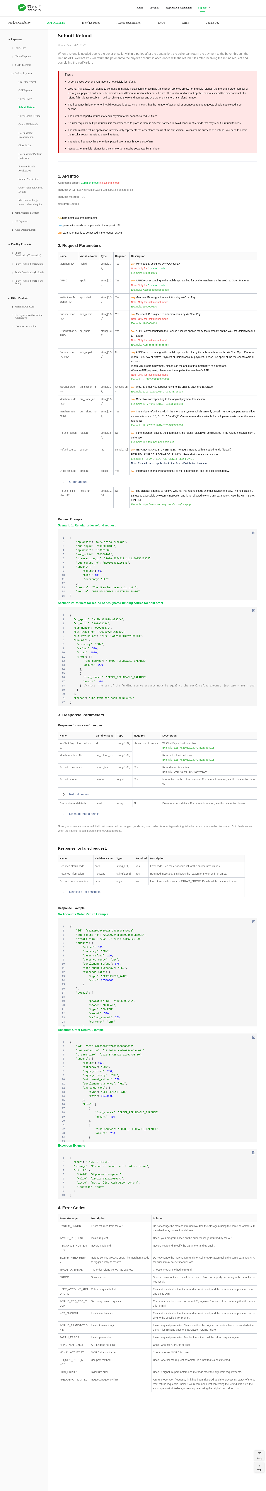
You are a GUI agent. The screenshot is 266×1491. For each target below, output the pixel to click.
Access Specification (129, 22)
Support (202, 7)
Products (154, 7)
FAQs (161, 22)
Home (140, 7)
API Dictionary (56, 22)
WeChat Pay (30, 7)
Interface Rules (91, 22)
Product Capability (19, 22)
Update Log (212, 22)
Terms (185, 22)
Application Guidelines (179, 7)
